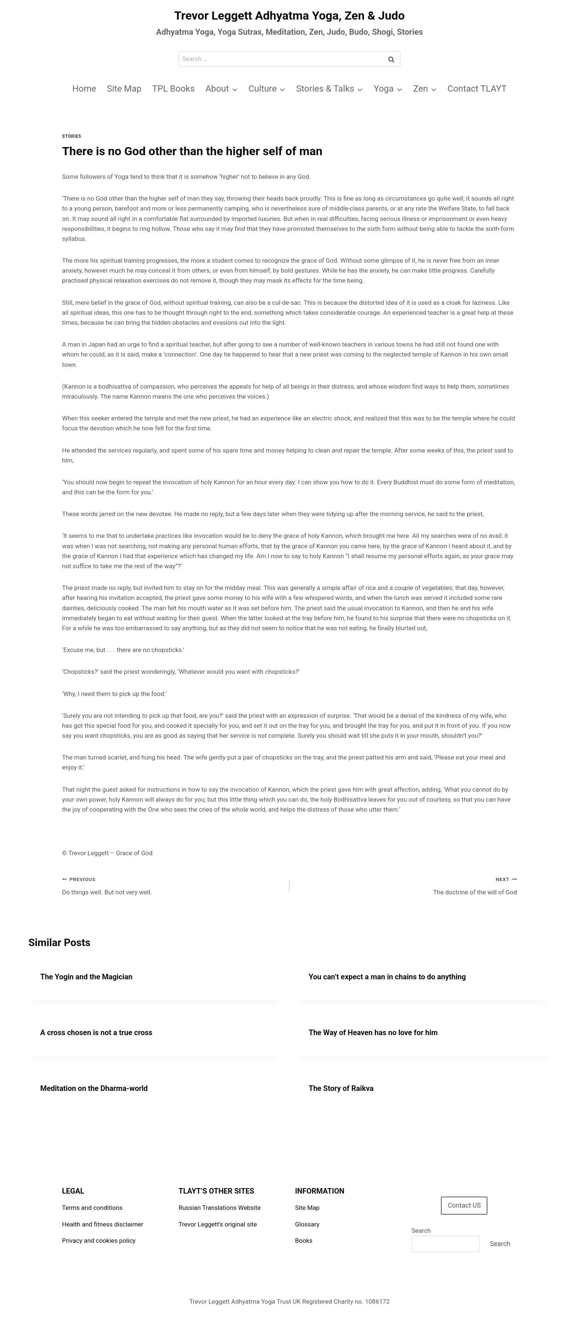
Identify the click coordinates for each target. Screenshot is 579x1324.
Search (421, 1230)
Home (84, 88)
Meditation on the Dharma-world (94, 1088)
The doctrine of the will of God (406, 885)
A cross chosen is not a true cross (96, 1032)
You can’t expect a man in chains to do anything (387, 976)
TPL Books (173, 88)
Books (303, 1240)
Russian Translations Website (220, 1207)
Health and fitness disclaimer (102, 1224)
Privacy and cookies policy (99, 1240)
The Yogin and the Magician (86, 976)
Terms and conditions (92, 1207)
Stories (71, 136)
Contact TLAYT (477, 88)
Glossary (307, 1224)
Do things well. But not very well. (172, 885)
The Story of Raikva (341, 1088)
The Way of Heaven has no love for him (373, 1032)
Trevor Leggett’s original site (218, 1224)
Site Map (124, 88)
